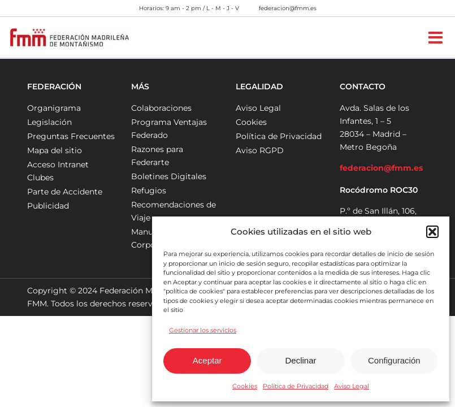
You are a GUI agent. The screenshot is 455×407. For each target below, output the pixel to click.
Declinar (300, 360)
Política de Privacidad (295, 386)
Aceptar (207, 360)
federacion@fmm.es (288, 8)
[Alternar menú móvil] (436, 37)
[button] (432, 231)
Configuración (394, 360)
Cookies (244, 386)
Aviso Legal (351, 386)
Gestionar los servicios (202, 330)
